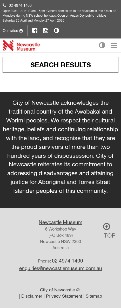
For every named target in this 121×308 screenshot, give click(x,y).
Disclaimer (31, 296)
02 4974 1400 (20, 5)
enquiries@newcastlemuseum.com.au (60, 268)
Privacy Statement (64, 296)
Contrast (57, 30)
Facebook (35, 30)
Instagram (46, 30)
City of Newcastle (57, 289)
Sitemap (94, 296)
